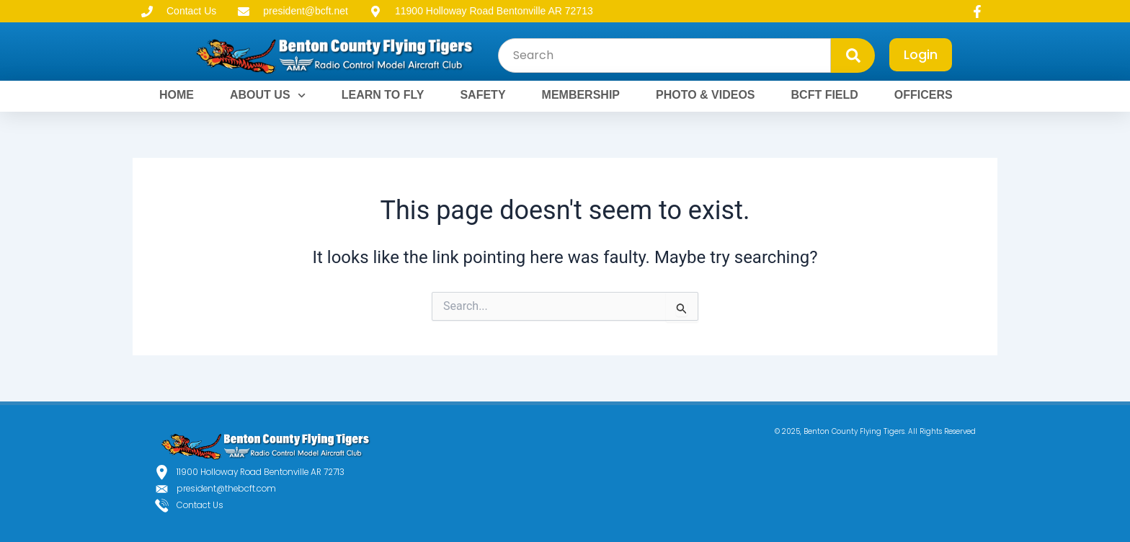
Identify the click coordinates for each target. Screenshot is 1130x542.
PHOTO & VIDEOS (705, 95)
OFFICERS (923, 95)
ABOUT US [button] (268, 95)
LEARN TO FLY (383, 95)
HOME (176, 95)
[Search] (853, 55)
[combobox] (664, 55)
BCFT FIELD (824, 95)
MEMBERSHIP (581, 95)
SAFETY (482, 95)
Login (921, 54)
